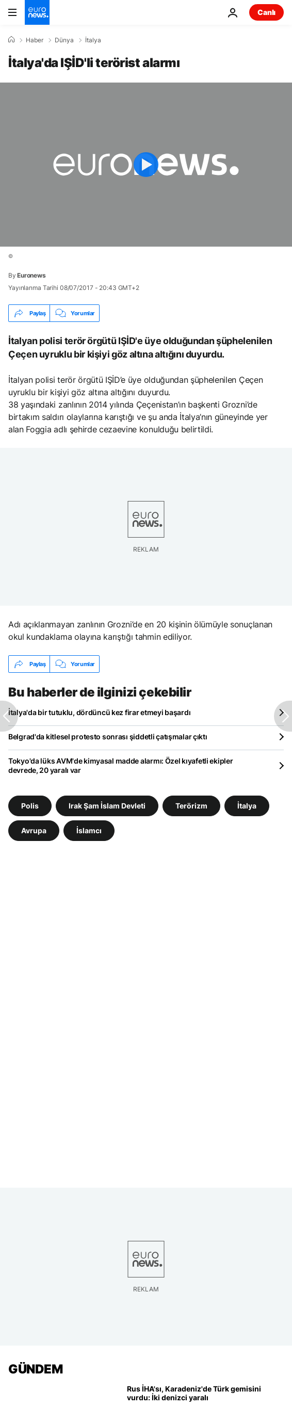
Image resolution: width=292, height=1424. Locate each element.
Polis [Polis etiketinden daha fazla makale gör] (30, 805)
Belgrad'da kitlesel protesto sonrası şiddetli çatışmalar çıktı (107, 736)
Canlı (266, 12)
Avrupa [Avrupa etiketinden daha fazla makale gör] (33, 830)
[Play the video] (146, 165)
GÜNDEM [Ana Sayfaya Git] (35, 1369)
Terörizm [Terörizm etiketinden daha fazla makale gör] (191, 805)
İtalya (93, 40)
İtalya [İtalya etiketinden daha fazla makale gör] (246, 805)
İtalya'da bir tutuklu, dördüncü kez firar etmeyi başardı (99, 712)
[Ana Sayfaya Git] (37, 12)
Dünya (64, 40)
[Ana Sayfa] (11, 39)
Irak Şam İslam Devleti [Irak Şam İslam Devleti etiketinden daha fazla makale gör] (107, 805)
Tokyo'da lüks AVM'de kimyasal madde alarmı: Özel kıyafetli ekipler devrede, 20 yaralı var (120, 765)
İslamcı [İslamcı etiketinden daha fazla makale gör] (89, 830)
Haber (34, 40)
